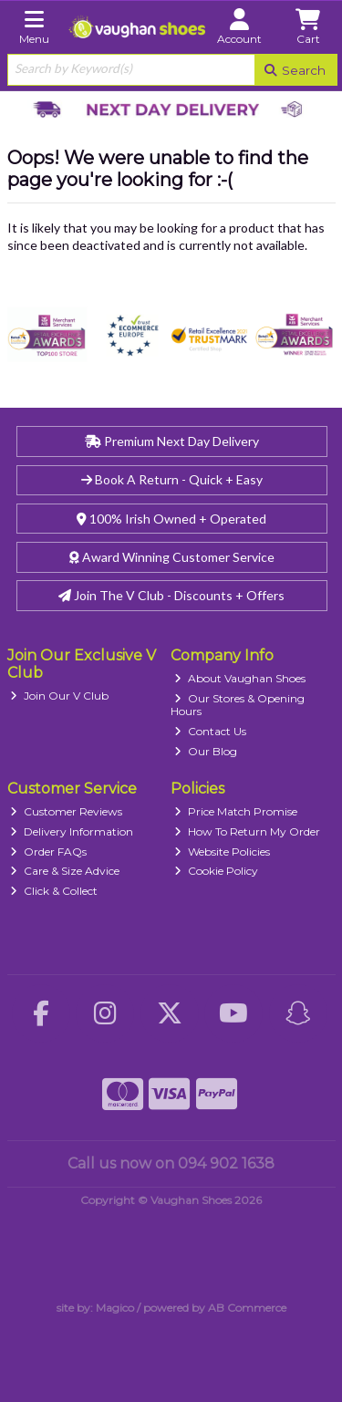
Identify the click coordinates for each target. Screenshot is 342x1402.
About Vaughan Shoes (240, 678)
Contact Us (210, 731)
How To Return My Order (247, 831)
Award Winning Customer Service (172, 557)
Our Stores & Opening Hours (238, 704)
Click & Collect (54, 891)
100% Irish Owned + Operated (171, 518)
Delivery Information (71, 831)
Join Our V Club (59, 695)
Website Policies (222, 851)
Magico (115, 1307)
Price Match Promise (235, 811)
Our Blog (205, 751)
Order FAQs (48, 851)
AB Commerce (247, 1307)
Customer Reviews (66, 811)
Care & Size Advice (64, 871)
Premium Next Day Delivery (172, 441)
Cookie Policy (216, 871)
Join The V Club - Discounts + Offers (171, 595)
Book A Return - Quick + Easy (172, 479)
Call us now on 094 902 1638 (171, 1163)
